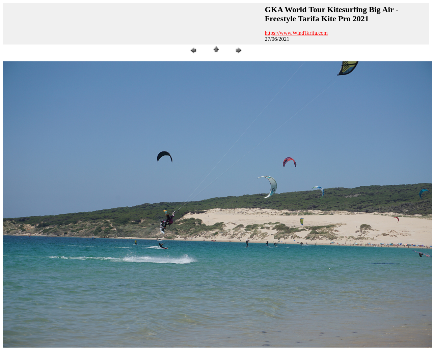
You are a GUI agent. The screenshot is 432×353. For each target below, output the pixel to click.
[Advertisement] (133, 23)
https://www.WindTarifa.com (296, 33)
